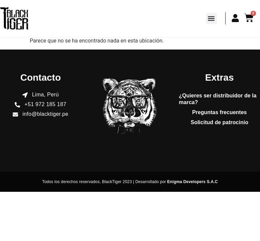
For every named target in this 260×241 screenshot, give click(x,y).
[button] (211, 18)
